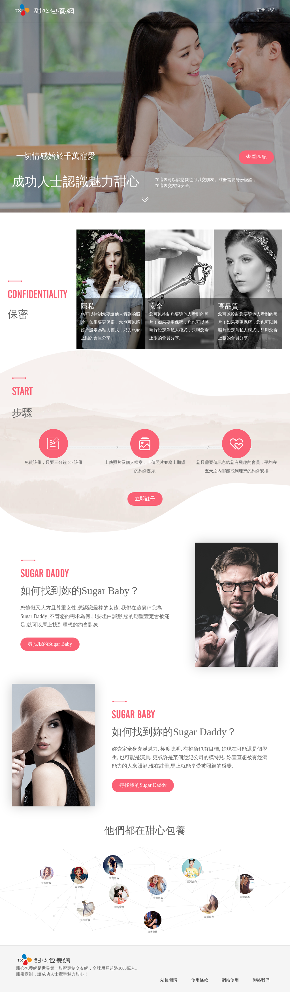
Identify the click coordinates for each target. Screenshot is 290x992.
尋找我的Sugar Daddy (142, 785)
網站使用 (230, 980)
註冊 (261, 10)
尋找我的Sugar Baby (50, 644)
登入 (271, 10)
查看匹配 (256, 157)
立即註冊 (145, 499)
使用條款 (199, 980)
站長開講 (168, 980)
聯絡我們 (261, 980)
